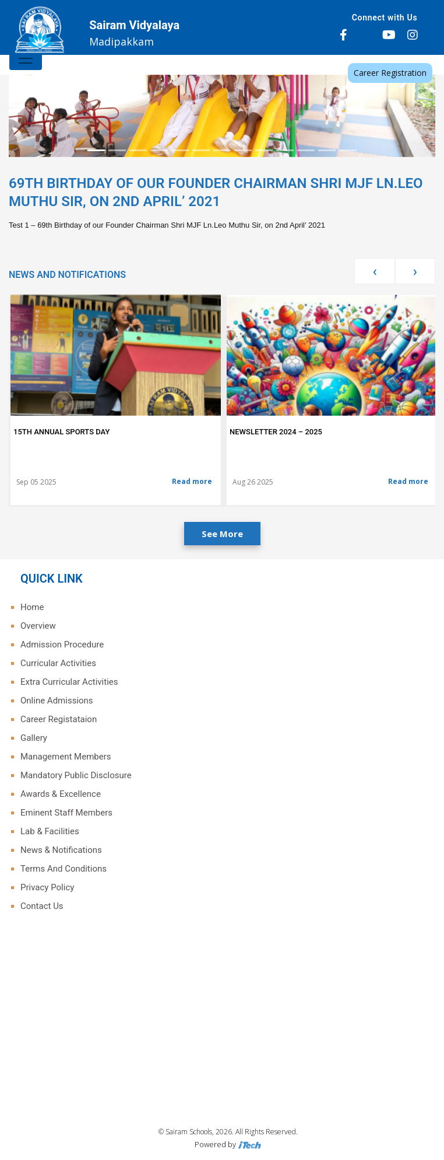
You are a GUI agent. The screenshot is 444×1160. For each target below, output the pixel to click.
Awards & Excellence (60, 794)
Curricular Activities (58, 663)
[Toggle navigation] (25, 58)
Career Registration (390, 72)
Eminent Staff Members (66, 812)
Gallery (33, 738)
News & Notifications (61, 850)
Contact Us (42, 906)
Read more (192, 481)
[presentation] (374, 271)
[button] (41, 83)
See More (222, 533)
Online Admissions (56, 700)
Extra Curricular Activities (69, 682)
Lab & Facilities (49, 831)
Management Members (65, 756)
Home (32, 607)
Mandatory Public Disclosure (76, 775)
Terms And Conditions (63, 868)
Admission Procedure (62, 644)
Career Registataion (58, 719)
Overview (38, 626)
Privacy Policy (47, 887)
